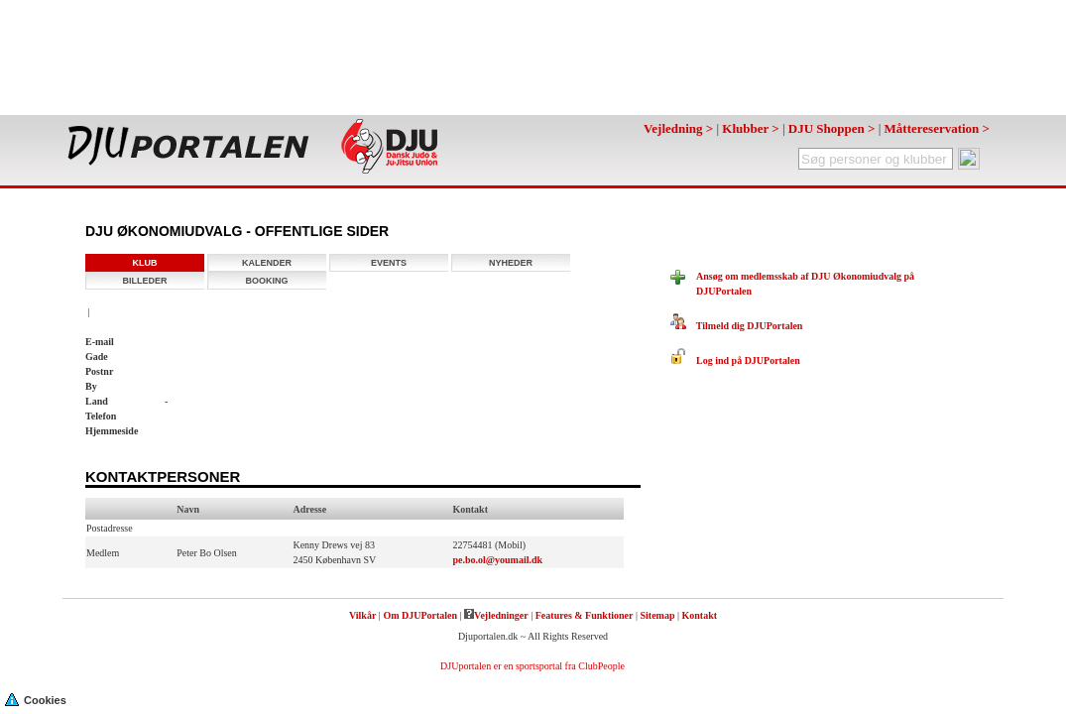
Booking (266, 281)
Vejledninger (496, 615)
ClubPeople (601, 665)
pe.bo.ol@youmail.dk (497, 559)
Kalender (267, 263)
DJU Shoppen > (832, 128)
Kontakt (700, 615)
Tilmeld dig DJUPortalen (736, 325)
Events (389, 263)
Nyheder (511, 263)
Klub (145, 263)
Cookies (35, 698)
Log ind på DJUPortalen (735, 360)
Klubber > (750, 128)
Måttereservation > (937, 128)
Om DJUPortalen (420, 615)
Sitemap (657, 615)
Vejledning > (678, 128)
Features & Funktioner (584, 615)
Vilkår (362, 615)
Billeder (145, 281)
